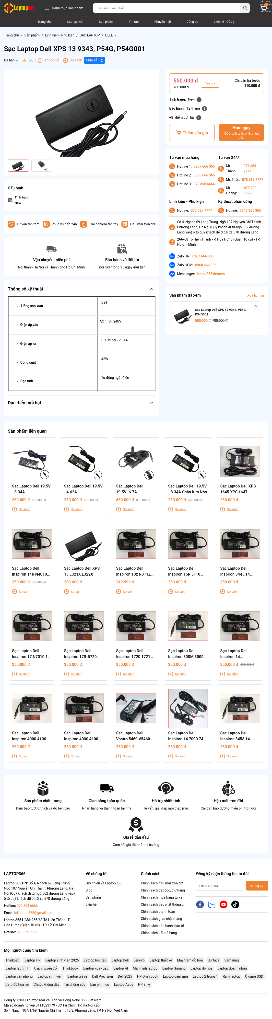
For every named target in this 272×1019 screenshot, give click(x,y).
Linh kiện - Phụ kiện (59, 35)
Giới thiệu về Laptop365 (104, 883)
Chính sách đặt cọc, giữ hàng (163, 890)
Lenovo (138, 960)
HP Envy (144, 984)
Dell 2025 (125, 976)
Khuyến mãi (162, 21)
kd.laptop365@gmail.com (33, 913)
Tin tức (134, 21)
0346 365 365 (250, 210)
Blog (89, 890)
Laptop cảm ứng (175, 976)
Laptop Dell (120, 960)
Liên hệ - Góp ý (224, 21)
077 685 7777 (201, 210)
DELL (109, 35)
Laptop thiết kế (161, 960)
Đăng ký (257, 886)
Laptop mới (75, 21)
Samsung (232, 960)
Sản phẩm (106, 21)
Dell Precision (102, 976)
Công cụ (192, 21)
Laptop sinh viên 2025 (62, 960)
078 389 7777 (252, 180)
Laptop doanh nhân (232, 968)
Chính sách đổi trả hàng (159, 933)
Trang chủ (44, 21)
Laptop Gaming (174, 968)
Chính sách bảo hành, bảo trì (162, 926)
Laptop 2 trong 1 (205, 976)
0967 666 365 (204, 166)
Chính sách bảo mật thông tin (163, 904)
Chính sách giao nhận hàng (161, 919)
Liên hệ (91, 904)
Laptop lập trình (17, 968)
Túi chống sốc (74, 984)
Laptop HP (32, 960)
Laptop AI (120, 968)
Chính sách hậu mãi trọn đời (162, 883)
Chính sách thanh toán (158, 912)
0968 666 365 (204, 175)
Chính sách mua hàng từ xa (161, 897)
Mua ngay (241, 132)
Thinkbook (70, 968)
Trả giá (210, 83)
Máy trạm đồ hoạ (190, 960)
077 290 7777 (250, 190)
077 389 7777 (250, 168)
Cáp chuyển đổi (46, 968)
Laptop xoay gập (95, 968)
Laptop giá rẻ (77, 976)
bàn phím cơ (99, 984)
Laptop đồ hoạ (201, 968)
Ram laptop (231, 976)
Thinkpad (12, 960)
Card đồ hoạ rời (17, 984)
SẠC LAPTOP (90, 35)
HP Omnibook (147, 976)
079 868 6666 (204, 184)
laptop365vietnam (211, 274)
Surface (213, 960)
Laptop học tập (95, 960)
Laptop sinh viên (49, 976)
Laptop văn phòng (19, 976)
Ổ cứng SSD (254, 976)
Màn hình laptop (145, 968)
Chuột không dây (46, 984)
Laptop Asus (123, 984)
